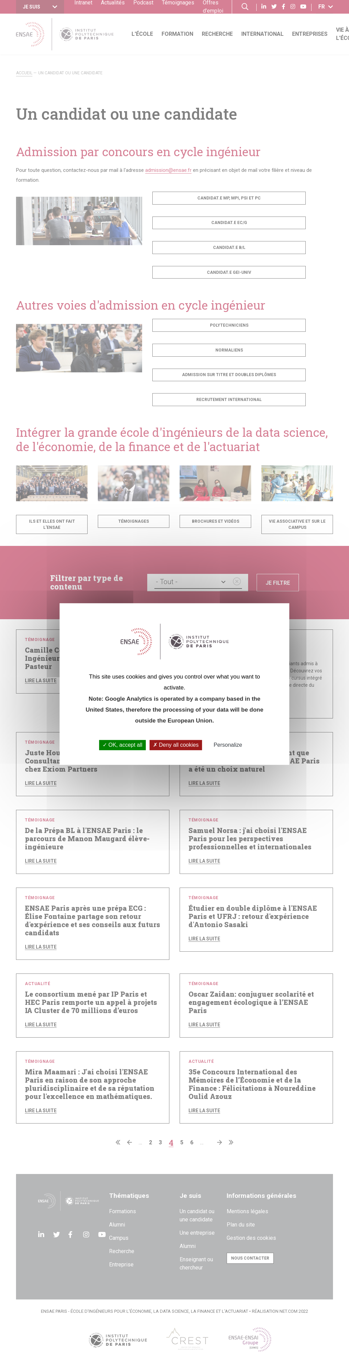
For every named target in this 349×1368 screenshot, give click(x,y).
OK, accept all (122, 745)
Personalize (228, 745)
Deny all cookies (176, 745)
